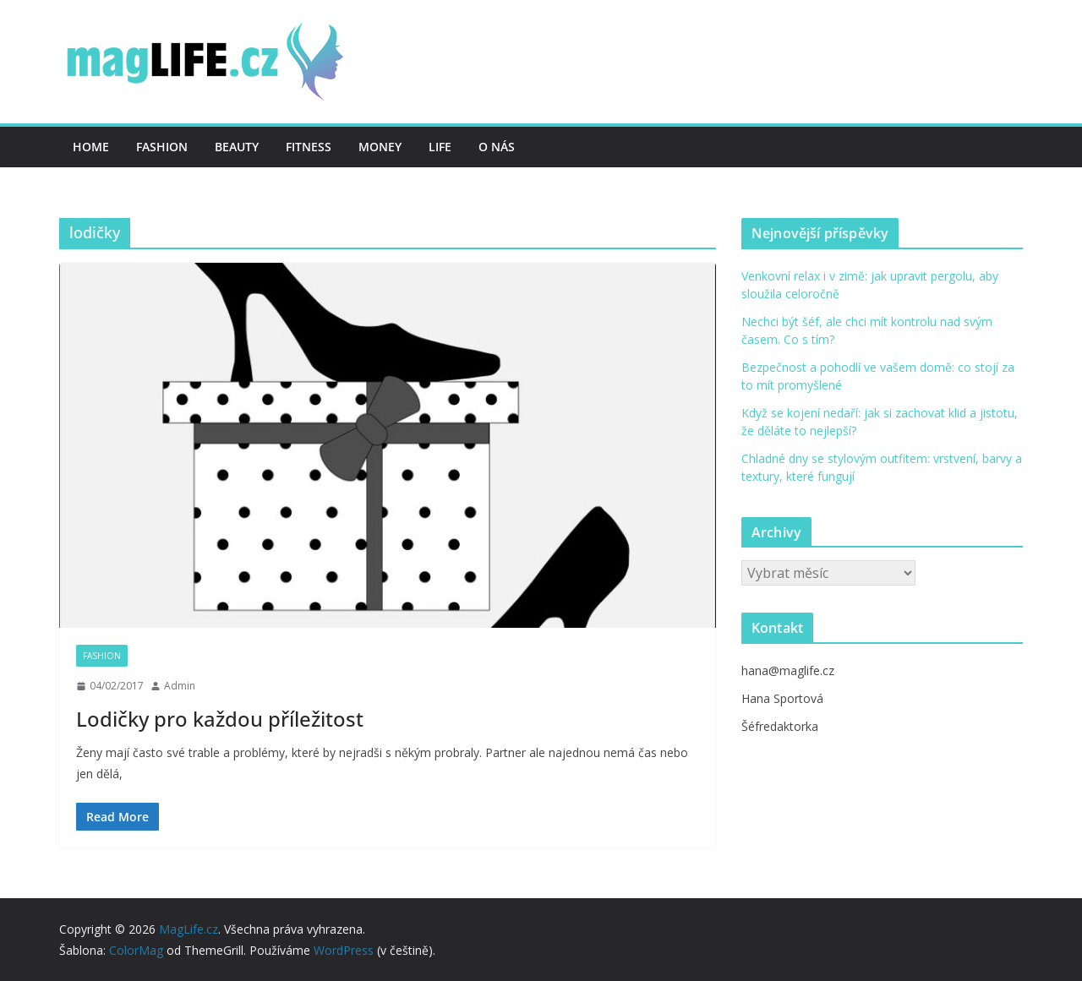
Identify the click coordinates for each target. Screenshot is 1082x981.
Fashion (162, 147)
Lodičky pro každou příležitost (219, 719)
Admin (179, 686)
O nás (496, 147)
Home (91, 147)
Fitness (308, 147)
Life (440, 147)
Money (380, 147)
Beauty (237, 147)
